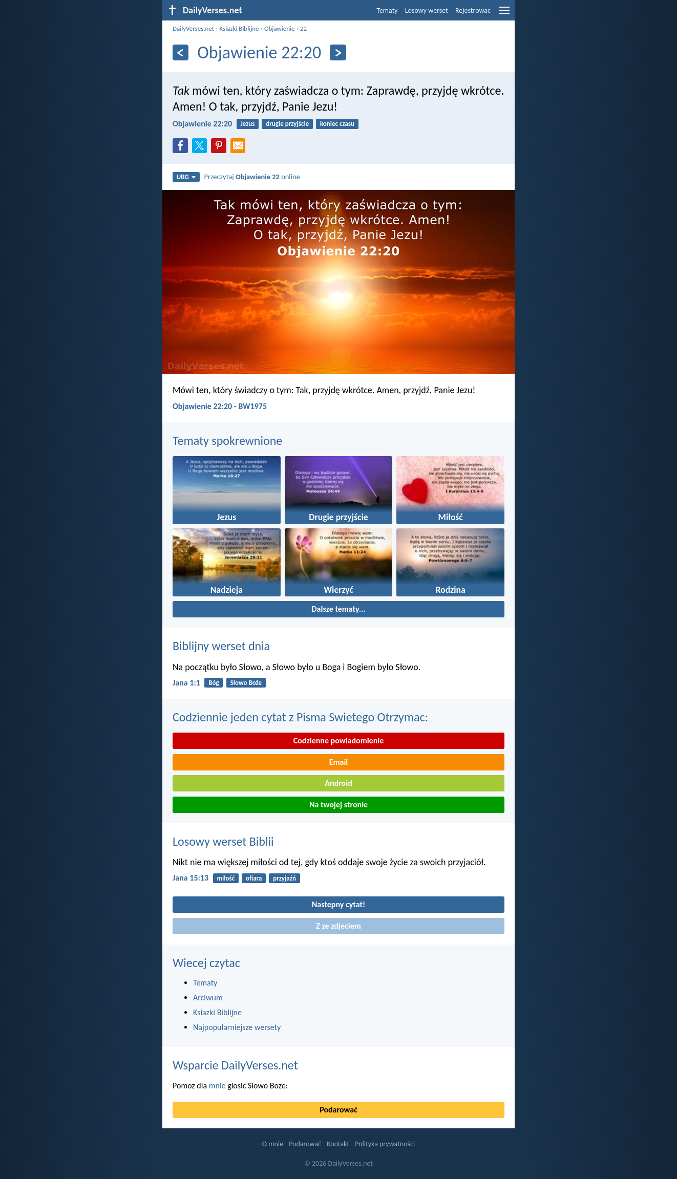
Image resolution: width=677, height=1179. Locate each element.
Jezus (247, 123)
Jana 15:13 (190, 878)
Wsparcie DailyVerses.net (235, 1065)
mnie (217, 1085)
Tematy (386, 10)
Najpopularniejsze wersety (237, 1027)
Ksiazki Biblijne (239, 28)
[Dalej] (338, 52)
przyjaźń (284, 878)
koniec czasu (337, 123)
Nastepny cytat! (338, 904)
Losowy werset (426, 10)
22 (303, 28)
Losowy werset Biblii (223, 841)
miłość (226, 878)
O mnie (272, 1144)
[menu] (504, 14)
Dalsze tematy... (338, 609)
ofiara (254, 878)
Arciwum (208, 997)
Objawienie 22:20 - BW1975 (220, 406)
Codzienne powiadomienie (338, 740)
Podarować (338, 1109)
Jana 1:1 (186, 683)
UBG (186, 177)
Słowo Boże (246, 683)
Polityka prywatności (385, 1144)
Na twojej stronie (338, 804)
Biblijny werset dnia (221, 645)
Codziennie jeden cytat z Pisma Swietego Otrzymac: (300, 717)
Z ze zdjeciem (338, 926)
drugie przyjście (287, 123)
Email (338, 762)
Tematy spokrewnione (227, 440)
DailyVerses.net (193, 28)
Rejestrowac (473, 10)
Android (338, 783)
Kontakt (338, 1144)
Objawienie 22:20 (202, 123)
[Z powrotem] (180, 52)
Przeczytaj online (252, 176)
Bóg (213, 683)
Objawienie (279, 28)
